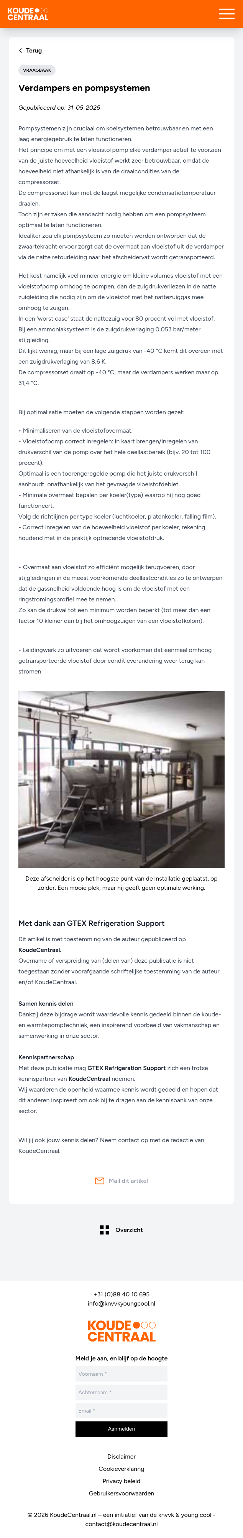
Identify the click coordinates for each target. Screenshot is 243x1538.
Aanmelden (121, 1429)
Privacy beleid (122, 1481)
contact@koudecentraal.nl (121, 1524)
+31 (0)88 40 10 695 (122, 1294)
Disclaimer (121, 1456)
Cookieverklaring (121, 1468)
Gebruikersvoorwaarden (121, 1493)
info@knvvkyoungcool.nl (121, 1303)
